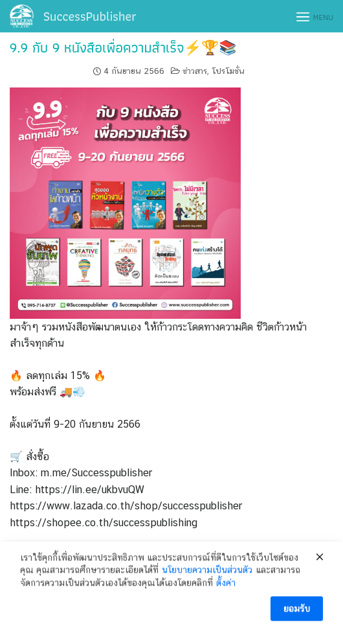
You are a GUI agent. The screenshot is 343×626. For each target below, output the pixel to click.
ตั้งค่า (226, 591)
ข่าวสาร (195, 71)
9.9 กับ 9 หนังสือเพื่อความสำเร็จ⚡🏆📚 (123, 47)
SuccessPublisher (90, 16)
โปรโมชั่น (228, 71)
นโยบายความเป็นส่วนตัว (207, 579)
